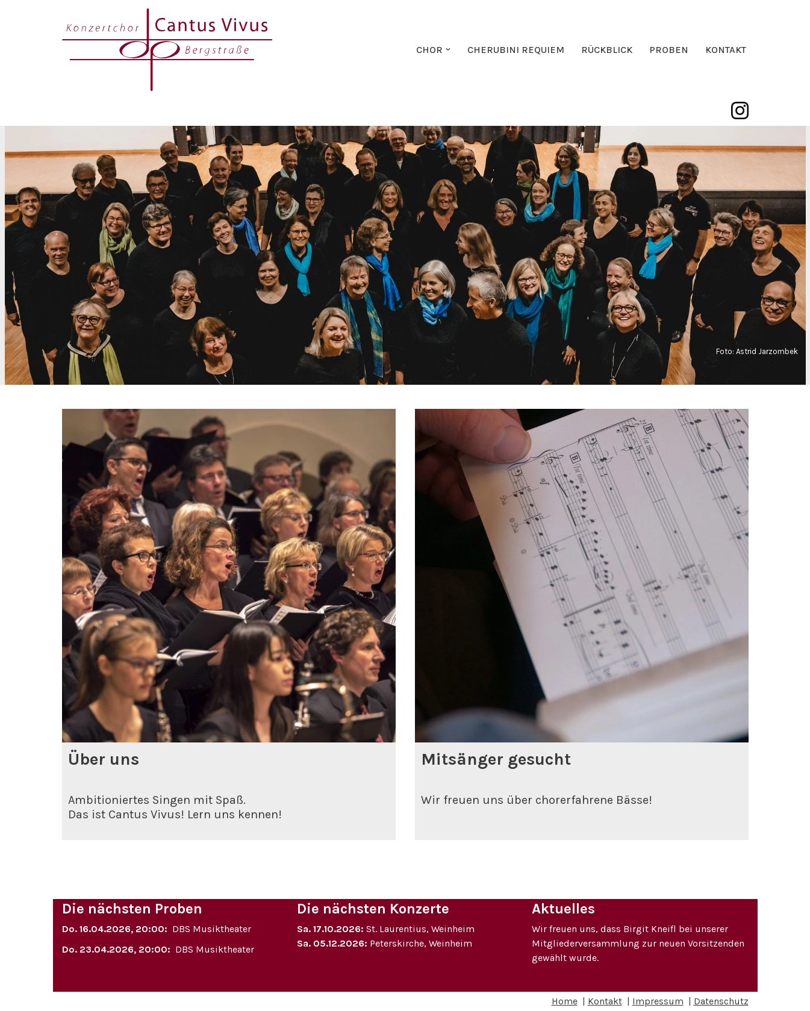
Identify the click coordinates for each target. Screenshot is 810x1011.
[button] (448, 49)
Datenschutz (721, 1001)
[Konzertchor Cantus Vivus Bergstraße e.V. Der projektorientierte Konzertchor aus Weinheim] (167, 49)
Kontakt (725, 49)
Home (565, 1001)
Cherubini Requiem (515, 49)
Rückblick (606, 49)
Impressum (658, 1001)
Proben (668, 49)
